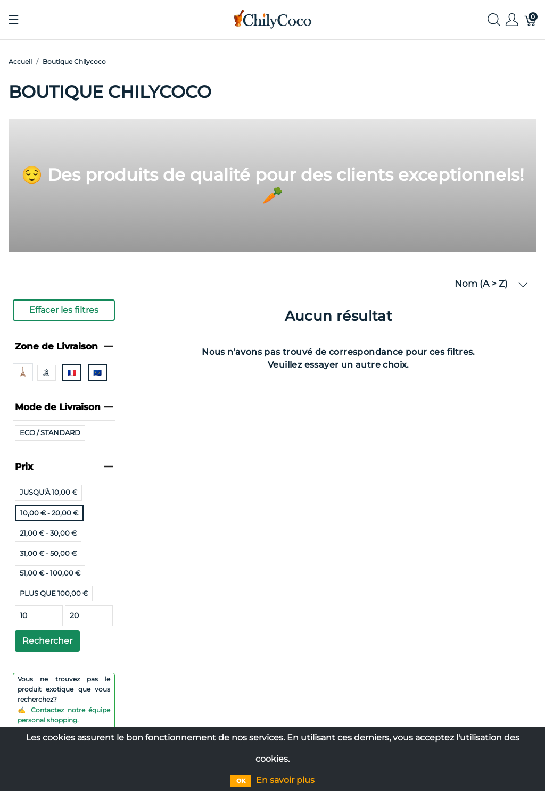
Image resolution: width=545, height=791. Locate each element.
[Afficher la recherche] (494, 20)
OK (240, 781)
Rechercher (47, 641)
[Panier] (531, 20)
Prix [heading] (64, 466)
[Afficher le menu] (14, 19)
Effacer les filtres (63, 310)
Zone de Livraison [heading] (64, 346)
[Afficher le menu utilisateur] (512, 20)
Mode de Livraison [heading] (64, 407)
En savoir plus (285, 780)
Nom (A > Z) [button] (491, 283)
